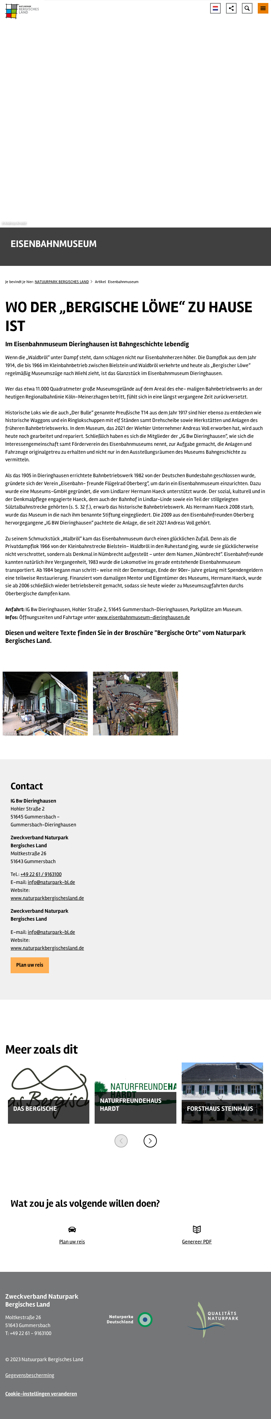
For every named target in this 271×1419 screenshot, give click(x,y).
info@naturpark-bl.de (51, 882)
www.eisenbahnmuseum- (125, 617)
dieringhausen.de (171, 617)
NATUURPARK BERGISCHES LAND (62, 281)
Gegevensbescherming (29, 1375)
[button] (30, 965)
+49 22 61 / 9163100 (41, 874)
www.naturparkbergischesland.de (47, 898)
